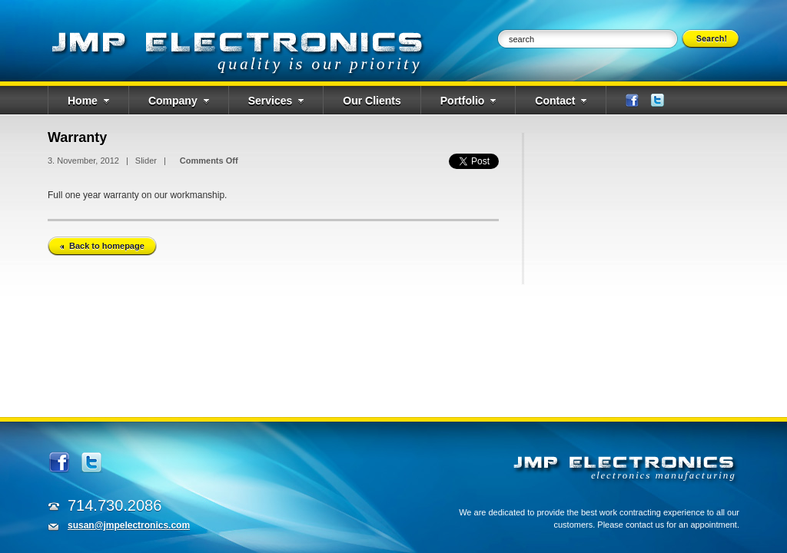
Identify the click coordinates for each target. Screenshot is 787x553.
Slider (146, 160)
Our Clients (371, 100)
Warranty (77, 137)
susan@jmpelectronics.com (129, 525)
